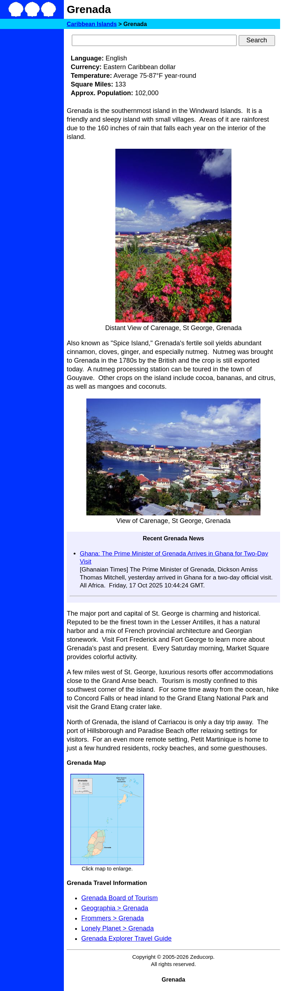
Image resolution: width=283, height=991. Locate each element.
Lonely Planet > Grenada (117, 928)
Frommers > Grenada (112, 918)
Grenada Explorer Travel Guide (126, 938)
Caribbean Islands (92, 24)
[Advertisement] (32, 140)
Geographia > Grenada (114, 908)
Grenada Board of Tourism (119, 898)
